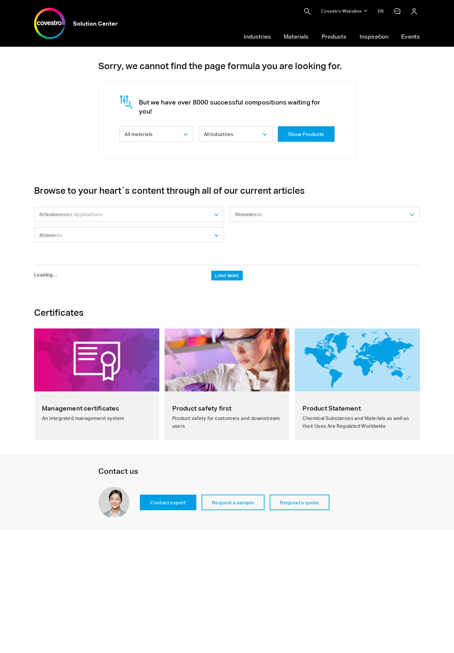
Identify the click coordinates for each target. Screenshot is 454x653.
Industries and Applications (71, 214)
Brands (47, 235)
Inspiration (374, 36)
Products (334, 36)
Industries (257, 36)
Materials (296, 36)
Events (410, 36)
